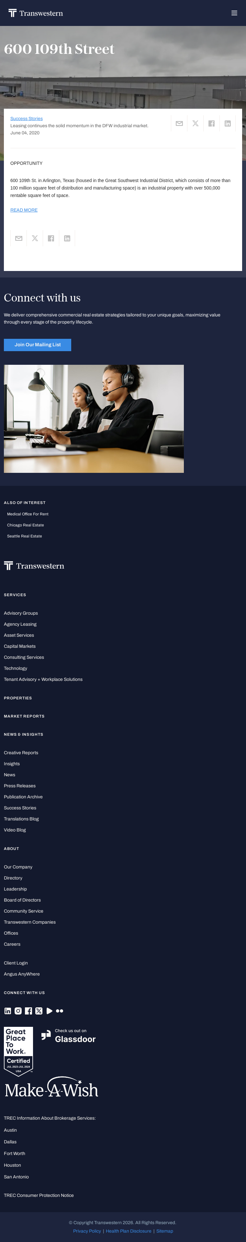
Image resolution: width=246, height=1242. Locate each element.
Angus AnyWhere (22, 974)
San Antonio (16, 1176)
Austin (10, 1130)
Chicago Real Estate (25, 525)
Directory (13, 878)
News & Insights (23, 734)
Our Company (18, 867)
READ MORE (24, 210)
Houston (12, 1165)
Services (15, 595)
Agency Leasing (20, 624)
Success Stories (26, 118)
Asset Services (19, 635)
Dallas (10, 1141)
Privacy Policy (87, 1231)
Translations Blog (21, 819)
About (11, 848)
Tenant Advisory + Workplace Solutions (43, 679)
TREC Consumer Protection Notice (39, 1195)
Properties (18, 698)
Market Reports (24, 716)
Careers (12, 944)
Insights (12, 763)
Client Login (16, 963)
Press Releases (20, 785)
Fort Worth (14, 1153)
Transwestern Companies (30, 922)
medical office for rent (28, 514)
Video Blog (15, 830)
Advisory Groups (21, 613)
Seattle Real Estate (24, 536)
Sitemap (164, 1231)
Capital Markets (20, 646)
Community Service (23, 911)
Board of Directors (22, 900)
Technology (15, 668)
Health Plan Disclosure (128, 1231)
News (9, 774)
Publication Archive (23, 796)
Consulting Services (24, 657)
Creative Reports (21, 752)
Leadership (15, 889)
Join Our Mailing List (38, 344)
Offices (11, 933)
